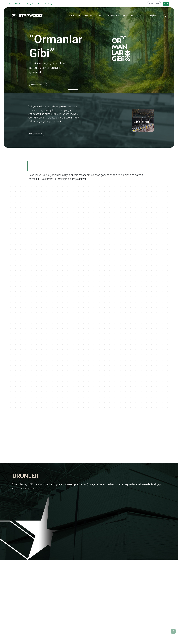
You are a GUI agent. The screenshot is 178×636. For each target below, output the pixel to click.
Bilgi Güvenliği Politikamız (22, 575)
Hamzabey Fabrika (149, 600)
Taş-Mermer (81, 600)
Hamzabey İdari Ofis (150, 596)
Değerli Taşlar (114, 599)
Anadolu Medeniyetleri (118, 586)
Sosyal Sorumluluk (38, 3)
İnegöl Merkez (147, 593)
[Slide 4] (105, 88)
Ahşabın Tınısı (114, 589)
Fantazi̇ (79, 603)
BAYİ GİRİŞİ (155, 3)
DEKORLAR (113, 15)
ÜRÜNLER (128, 15)
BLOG (139, 15)
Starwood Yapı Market (53, 582)
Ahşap (79, 596)
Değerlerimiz (49, 569)
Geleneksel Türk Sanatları (119, 596)
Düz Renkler (81, 610)
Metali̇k (80, 613)
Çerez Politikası (18, 585)
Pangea (112, 579)
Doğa (111, 582)
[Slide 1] (73, 88)
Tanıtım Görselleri (51, 586)
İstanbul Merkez (148, 603)
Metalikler (113, 602)
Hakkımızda (49, 566)
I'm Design (55, 3)
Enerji (144, 573)
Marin (111, 576)
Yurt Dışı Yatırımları (52, 579)
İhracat (47, 576)
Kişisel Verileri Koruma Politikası (24, 579)
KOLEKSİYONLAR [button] (93, 15)
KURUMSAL (74, 15)
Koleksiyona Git (39, 83)
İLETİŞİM (151, 15)
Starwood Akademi (17, 3)
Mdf (78, 569)
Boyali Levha (82, 576)
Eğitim (144, 566)
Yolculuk (112, 569)
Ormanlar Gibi (115, 566)
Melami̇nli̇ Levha (83, 573)
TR (165, 3)
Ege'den (112, 573)
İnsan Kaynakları (51, 589)
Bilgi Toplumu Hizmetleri (22, 588)
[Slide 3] (94, 88)
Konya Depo (146, 610)
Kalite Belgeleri (50, 573)
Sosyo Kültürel (147, 576)
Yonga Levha (82, 566)
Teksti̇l (79, 606)
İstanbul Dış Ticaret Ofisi (151, 606)
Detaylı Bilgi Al (35, 132)
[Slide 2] (84, 88)
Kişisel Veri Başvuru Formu (22, 582)
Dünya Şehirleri (115, 605)
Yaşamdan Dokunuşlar (118, 592)
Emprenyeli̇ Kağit (83, 579)
